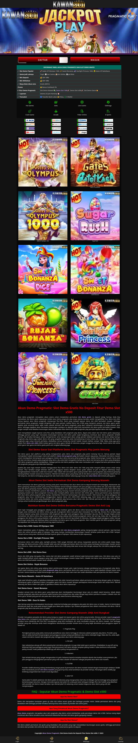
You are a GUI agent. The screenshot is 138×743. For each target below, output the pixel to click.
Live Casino (82, 103)
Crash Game (29, 113)
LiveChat (120, 739)
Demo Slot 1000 (62, 90)
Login (17, 739)
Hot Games (30, 103)
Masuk (95, 60)
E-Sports (108, 113)
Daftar (43, 60)
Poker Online (82, 113)
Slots (56, 103)
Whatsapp (86, 739)
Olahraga (108, 103)
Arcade (55, 113)
